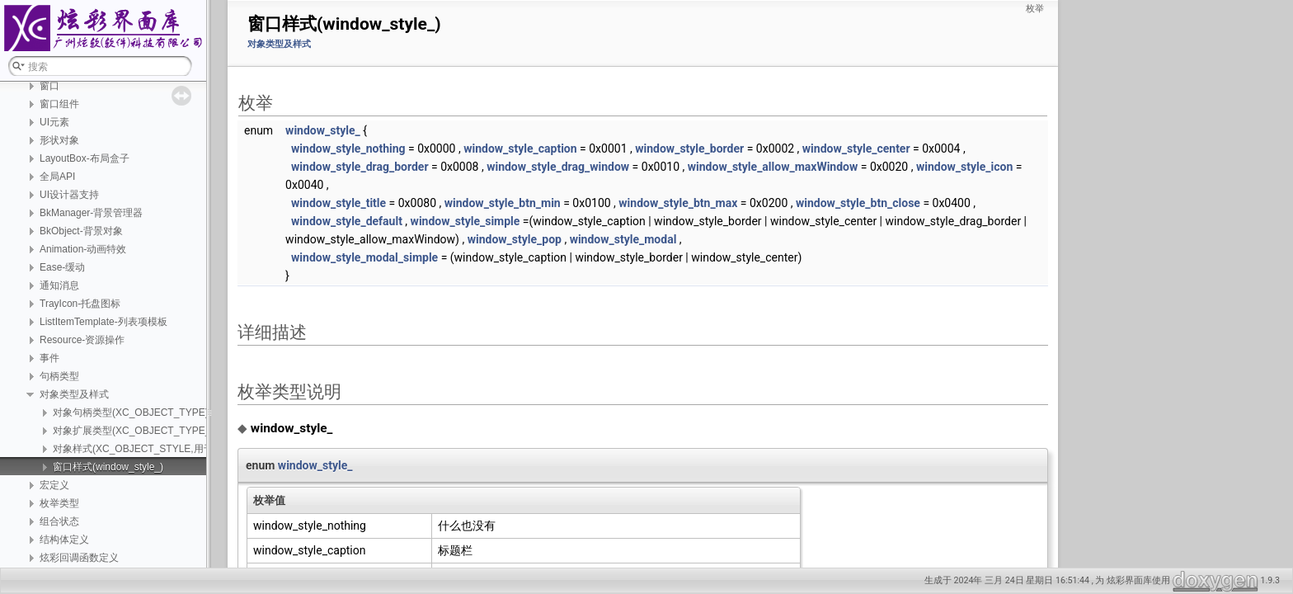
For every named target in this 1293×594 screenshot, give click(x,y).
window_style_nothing (348, 148)
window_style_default (346, 221)
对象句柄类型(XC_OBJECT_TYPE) (131, 412)
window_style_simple (465, 221)
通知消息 (59, 285)
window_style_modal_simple (364, 257)
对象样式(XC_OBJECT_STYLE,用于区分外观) (154, 449)
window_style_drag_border (359, 166)
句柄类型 (59, 376)
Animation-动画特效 (83, 249)
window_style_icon (964, 166)
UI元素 (54, 122)
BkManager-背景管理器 (91, 213)
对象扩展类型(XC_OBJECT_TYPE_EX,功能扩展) (161, 430)
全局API (57, 176)
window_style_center (856, 148)
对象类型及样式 (74, 394)
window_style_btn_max (677, 203)
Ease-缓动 (62, 267)
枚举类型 (59, 503)
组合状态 (59, 521)
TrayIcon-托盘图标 (80, 303)
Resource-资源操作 (82, 340)
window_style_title (338, 203)
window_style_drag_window (558, 166)
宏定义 (54, 485)
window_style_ (322, 130)
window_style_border (689, 148)
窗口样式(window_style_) (108, 467)
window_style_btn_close (858, 203)
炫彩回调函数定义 (79, 557)
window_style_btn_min (502, 203)
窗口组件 (59, 104)
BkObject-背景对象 (81, 231)
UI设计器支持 (69, 194)
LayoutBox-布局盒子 (84, 158)
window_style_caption (519, 148)
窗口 (49, 86)
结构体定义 (64, 539)
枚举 (1035, 8)
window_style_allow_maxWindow (773, 166)
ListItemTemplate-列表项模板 (103, 322)
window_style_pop (515, 239)
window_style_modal (623, 239)
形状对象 (59, 140)
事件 (49, 358)
